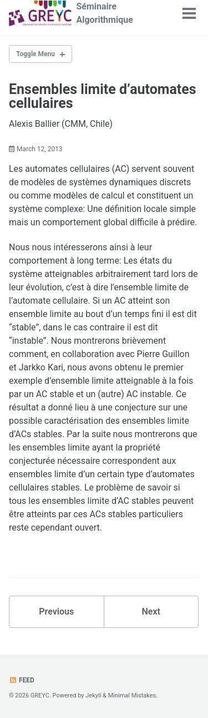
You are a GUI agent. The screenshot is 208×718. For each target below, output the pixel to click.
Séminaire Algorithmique (104, 13)
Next (151, 611)
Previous (56, 611)
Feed (21, 680)
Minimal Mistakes (132, 695)
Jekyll (93, 695)
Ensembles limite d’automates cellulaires (102, 96)
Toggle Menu (35, 54)
